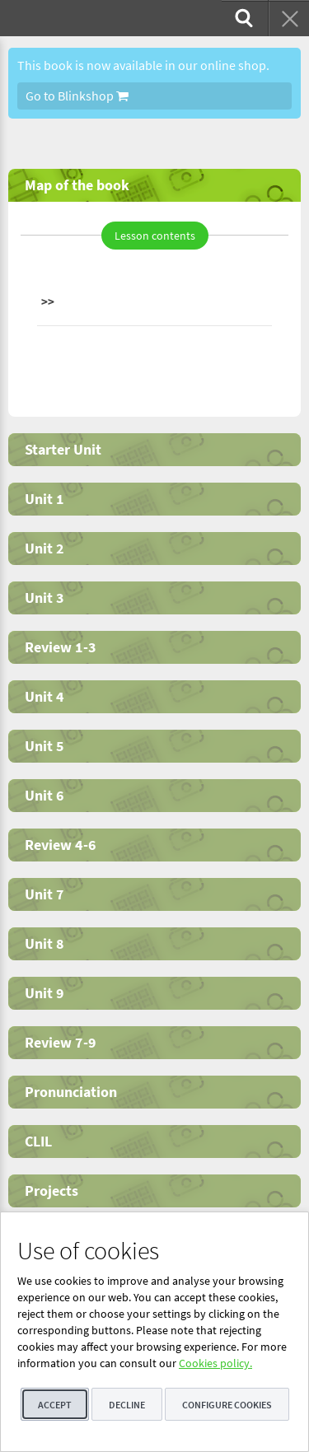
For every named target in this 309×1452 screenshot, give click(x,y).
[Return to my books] (288, 18)
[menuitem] (242, 18)
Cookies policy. (215, 1363)
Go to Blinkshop (77, 95)
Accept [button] (55, 1404)
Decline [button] (127, 1404)
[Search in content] (242, 18)
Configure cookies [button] (227, 1404)
